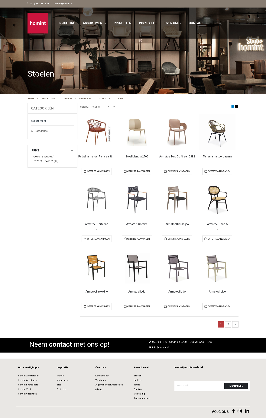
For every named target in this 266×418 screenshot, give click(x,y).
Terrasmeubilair (142, 397)
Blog (59, 384)
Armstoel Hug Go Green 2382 (177, 156)
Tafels (137, 384)
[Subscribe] (236, 385)
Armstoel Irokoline (97, 291)
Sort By (85, 106)
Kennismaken (102, 375)
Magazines (62, 379)
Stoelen (137, 375)
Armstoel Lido (137, 291)
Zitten (102, 98)
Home (31, 98)
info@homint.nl (64, 3)
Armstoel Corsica (137, 223)
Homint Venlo (25, 388)
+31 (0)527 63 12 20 (38, 3)
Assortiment (49, 98)
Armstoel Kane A (217, 223)
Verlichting (139, 393)
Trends (60, 375)
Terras (68, 98)
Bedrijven (85, 98)
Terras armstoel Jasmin (217, 156)
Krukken (138, 379)
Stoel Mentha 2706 (137, 156)
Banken (138, 388)
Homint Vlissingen (27, 393)
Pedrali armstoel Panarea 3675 (97, 156)
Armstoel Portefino (97, 223)
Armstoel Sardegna (177, 223)
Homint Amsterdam (28, 375)
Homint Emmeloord (28, 384)
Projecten (61, 388)
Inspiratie (62, 366)
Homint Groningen (27, 379)
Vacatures (100, 379)
